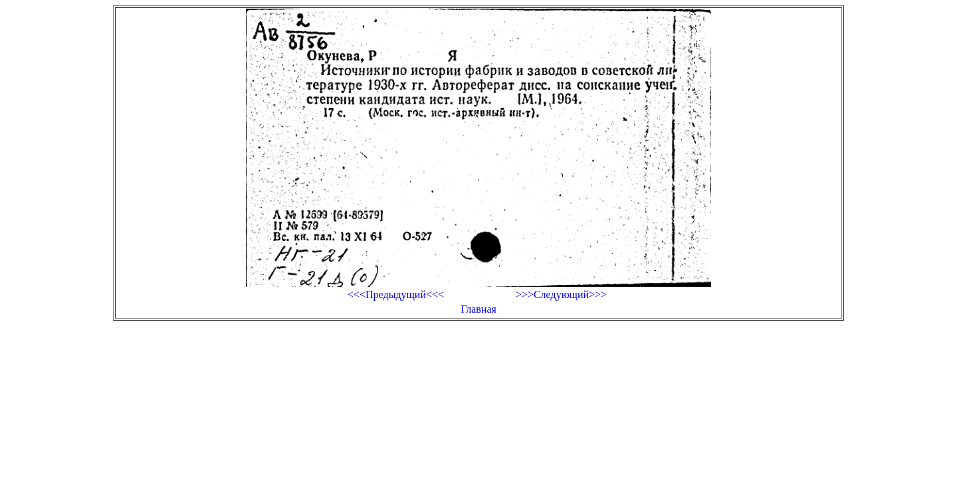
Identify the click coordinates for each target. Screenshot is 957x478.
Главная (478, 309)
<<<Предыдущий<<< (396, 294)
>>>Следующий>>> (561, 294)
